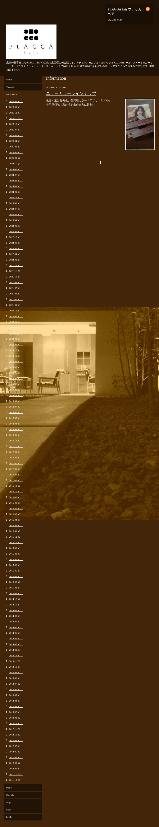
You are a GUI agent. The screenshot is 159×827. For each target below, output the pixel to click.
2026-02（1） (16, 101)
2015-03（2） (16, 582)
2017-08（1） (16, 457)
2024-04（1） (16, 186)
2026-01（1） (16, 107)
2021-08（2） (16, 282)
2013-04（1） (16, 700)
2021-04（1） (16, 293)
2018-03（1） (16, 429)
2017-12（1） (16, 440)
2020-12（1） (16, 310)
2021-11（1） (16, 271)
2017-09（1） (16, 452)
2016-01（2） (16, 531)
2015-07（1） (16, 559)
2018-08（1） (16, 401)
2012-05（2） (16, 751)
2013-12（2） (16, 655)
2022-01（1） (16, 259)
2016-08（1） (16, 503)
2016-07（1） (16, 508)
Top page (10, 87)
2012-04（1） (16, 757)
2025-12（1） (16, 112)
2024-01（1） (16, 192)
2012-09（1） (16, 740)
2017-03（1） (16, 474)
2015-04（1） (16, 576)
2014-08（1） (16, 616)
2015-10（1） (16, 542)
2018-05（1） (16, 418)
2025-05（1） (16, 135)
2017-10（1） (16, 446)
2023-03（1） (16, 225)
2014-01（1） (16, 650)
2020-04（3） (16, 333)
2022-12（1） (16, 237)
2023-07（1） (16, 209)
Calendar (10, 795)
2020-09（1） (16, 316)
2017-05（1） (16, 469)
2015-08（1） (16, 553)
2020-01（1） (16, 344)
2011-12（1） (16, 774)
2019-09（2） (16, 361)
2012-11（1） (16, 729)
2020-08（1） (16, 322)
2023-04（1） (16, 220)
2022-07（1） (16, 248)
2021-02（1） (16, 299)
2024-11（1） (16, 163)
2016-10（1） (16, 491)
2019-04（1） (16, 378)
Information (11, 94)
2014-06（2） (16, 627)
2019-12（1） (16, 350)
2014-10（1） (16, 604)
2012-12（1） (16, 723)
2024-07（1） (16, 175)
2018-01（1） (16, 435)
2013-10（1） (16, 667)
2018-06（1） (16, 412)
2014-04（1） (16, 638)
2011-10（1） (16, 780)
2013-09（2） (16, 672)
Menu (9, 79)
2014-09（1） (16, 610)
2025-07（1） (16, 129)
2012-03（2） (16, 763)
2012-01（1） (16, 768)
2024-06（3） (16, 180)
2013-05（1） (16, 695)
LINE (9, 817)
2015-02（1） (16, 587)
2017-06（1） (16, 463)
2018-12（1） (16, 395)
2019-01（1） (16, 389)
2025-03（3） (16, 146)
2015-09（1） (16, 548)
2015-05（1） (16, 570)
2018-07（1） (16, 406)
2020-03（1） (16, 339)
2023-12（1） (16, 197)
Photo (9, 787)
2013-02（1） (16, 712)
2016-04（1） (16, 520)
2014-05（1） (16, 633)
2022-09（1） (16, 242)
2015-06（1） (16, 565)
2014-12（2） (16, 599)
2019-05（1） (16, 373)
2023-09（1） (16, 203)
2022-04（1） (16, 254)
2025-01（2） (16, 158)
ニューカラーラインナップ (71, 93)
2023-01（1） (16, 231)
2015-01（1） (16, 593)
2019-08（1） (16, 367)
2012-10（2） (16, 734)
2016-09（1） (16, 497)
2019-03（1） (16, 384)
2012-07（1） (16, 746)
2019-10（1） (16, 356)
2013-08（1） (16, 678)
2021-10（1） (16, 276)
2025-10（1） (16, 124)
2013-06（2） (16, 689)
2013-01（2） (16, 717)
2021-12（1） (16, 265)
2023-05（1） (16, 214)
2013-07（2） (16, 684)
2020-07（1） (16, 327)
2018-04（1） (16, 423)
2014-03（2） (16, 644)
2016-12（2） (16, 486)
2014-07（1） (16, 621)
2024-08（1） (16, 169)
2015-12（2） (16, 536)
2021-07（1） (16, 288)
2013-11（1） (16, 661)
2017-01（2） (16, 480)
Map (8, 802)
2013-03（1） (16, 706)
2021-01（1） (16, 305)
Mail (8, 809)
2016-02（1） (16, 525)
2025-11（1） (16, 118)
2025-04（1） (16, 141)
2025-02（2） (16, 152)
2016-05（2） (16, 514)
